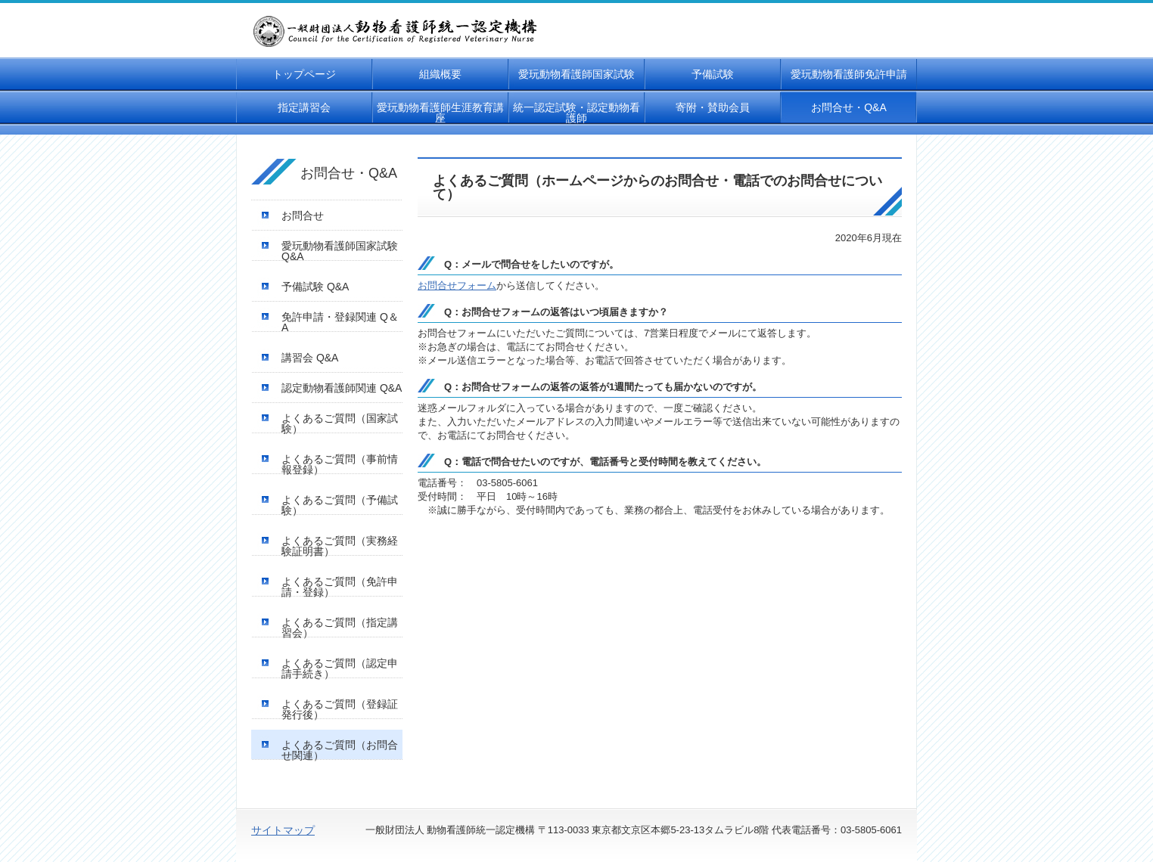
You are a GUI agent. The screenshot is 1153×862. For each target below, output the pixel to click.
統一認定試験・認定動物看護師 (576, 112)
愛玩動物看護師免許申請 (849, 74)
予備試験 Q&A (315, 287)
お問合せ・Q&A (849, 107)
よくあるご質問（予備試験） (339, 505)
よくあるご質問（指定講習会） (339, 627)
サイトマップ (283, 830)
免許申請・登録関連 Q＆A (340, 322)
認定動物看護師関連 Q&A (341, 388)
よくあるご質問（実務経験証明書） (339, 546)
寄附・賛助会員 (713, 107)
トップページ (304, 74)
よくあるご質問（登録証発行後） (339, 709)
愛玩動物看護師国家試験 (576, 74)
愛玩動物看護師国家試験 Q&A (339, 251)
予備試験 (712, 74)
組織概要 (440, 74)
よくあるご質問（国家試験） (339, 423)
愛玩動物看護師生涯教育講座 (440, 112)
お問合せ (302, 215)
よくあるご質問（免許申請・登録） (339, 586)
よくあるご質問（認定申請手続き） (339, 668)
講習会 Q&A (309, 358)
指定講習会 (304, 107)
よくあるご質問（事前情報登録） (339, 464)
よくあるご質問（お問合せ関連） (339, 750)
